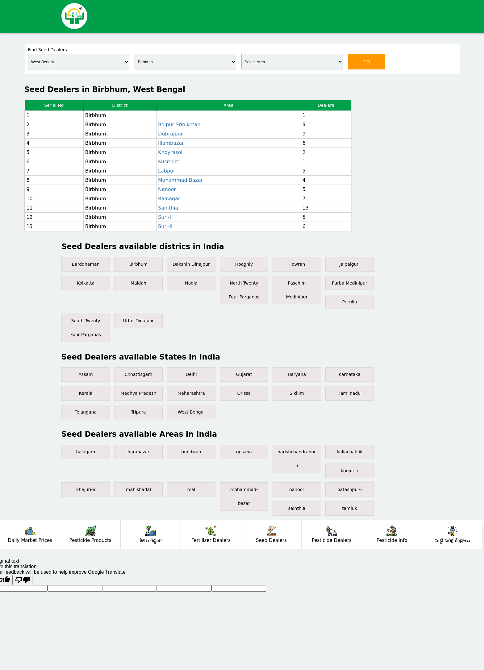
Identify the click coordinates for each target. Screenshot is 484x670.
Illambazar (171, 143)
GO (366, 61)
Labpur (166, 171)
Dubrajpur (170, 134)
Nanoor (167, 189)
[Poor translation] (22, 580)
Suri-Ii (165, 226)
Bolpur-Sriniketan (179, 124)
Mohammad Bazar (180, 180)
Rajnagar (169, 199)
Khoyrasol (170, 152)
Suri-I (164, 217)
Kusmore (169, 161)
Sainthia (168, 208)
